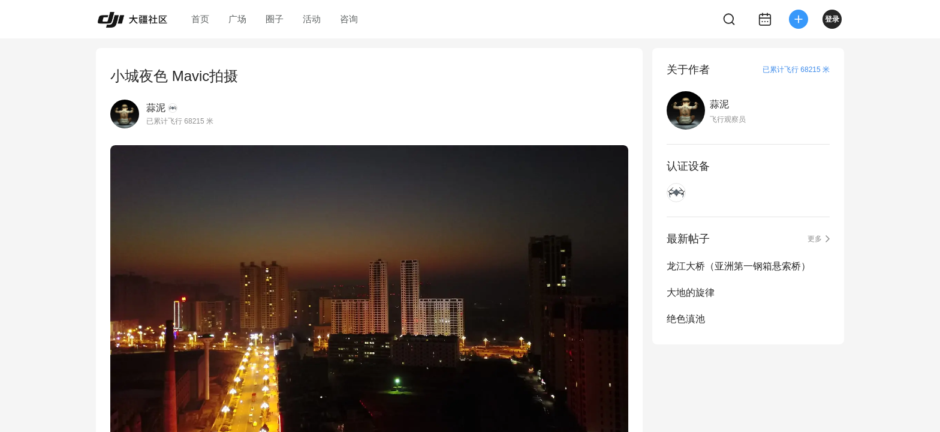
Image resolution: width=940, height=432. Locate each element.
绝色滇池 (686, 319)
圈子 (275, 19)
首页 (200, 19)
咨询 (349, 19)
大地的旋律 (691, 292)
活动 (312, 19)
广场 (237, 19)
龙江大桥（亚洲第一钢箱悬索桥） (739, 266)
